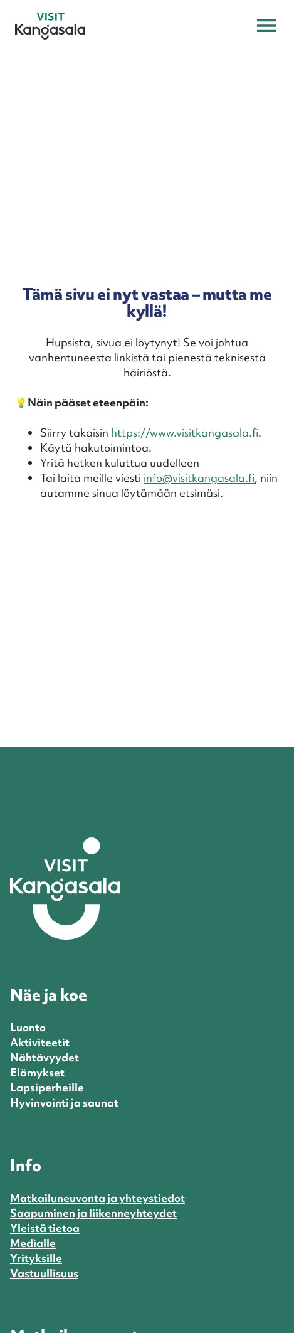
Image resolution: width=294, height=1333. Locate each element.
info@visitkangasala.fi (199, 477)
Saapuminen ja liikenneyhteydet (93, 1213)
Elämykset (37, 1072)
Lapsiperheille (47, 1087)
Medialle (33, 1243)
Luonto (28, 1027)
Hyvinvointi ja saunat (64, 1102)
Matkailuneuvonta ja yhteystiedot (97, 1198)
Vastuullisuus (44, 1273)
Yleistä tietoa (45, 1228)
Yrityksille (36, 1258)
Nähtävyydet (44, 1057)
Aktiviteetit (40, 1042)
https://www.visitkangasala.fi (184, 432)
